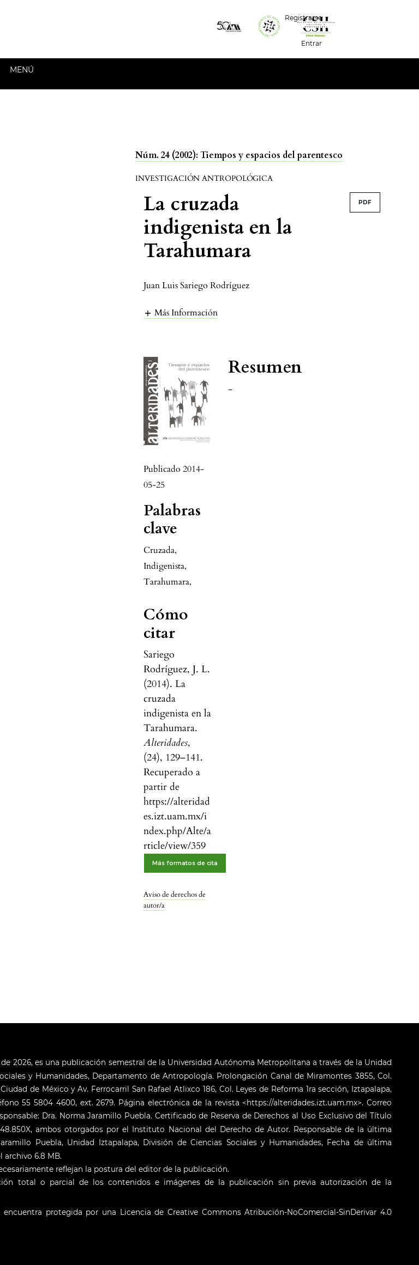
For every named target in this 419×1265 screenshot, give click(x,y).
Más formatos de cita (185, 863)
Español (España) (375, 16)
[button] (180, 312)
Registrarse (303, 18)
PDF (365, 202)
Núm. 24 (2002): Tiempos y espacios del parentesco (239, 155)
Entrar (311, 43)
